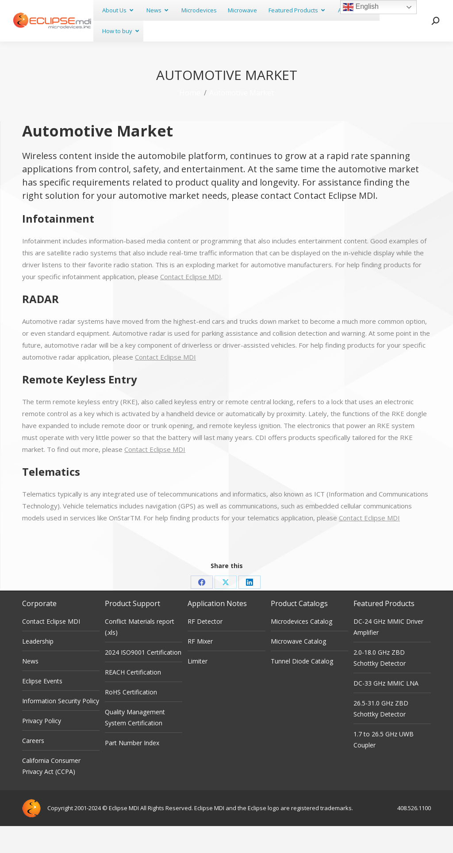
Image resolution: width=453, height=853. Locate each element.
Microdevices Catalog (301, 648)
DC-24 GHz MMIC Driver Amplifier (388, 653)
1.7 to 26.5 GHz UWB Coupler (383, 766)
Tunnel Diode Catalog (302, 688)
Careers (33, 767)
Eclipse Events (42, 708)
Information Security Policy (60, 728)
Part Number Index (132, 770)
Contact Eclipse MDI (335, 222)
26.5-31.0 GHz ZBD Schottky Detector (380, 735)
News (30, 688)
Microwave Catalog (298, 668)
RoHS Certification (131, 719)
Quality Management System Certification (135, 744)
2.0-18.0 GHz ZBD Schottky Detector (379, 684)
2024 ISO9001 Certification (143, 679)
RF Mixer (200, 668)
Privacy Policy (41, 747)
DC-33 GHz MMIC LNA (385, 710)
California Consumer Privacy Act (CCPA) (51, 793)
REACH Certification (133, 699)
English (361, 7)
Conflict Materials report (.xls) (139, 653)
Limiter (197, 688)
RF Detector (205, 648)
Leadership (38, 668)
